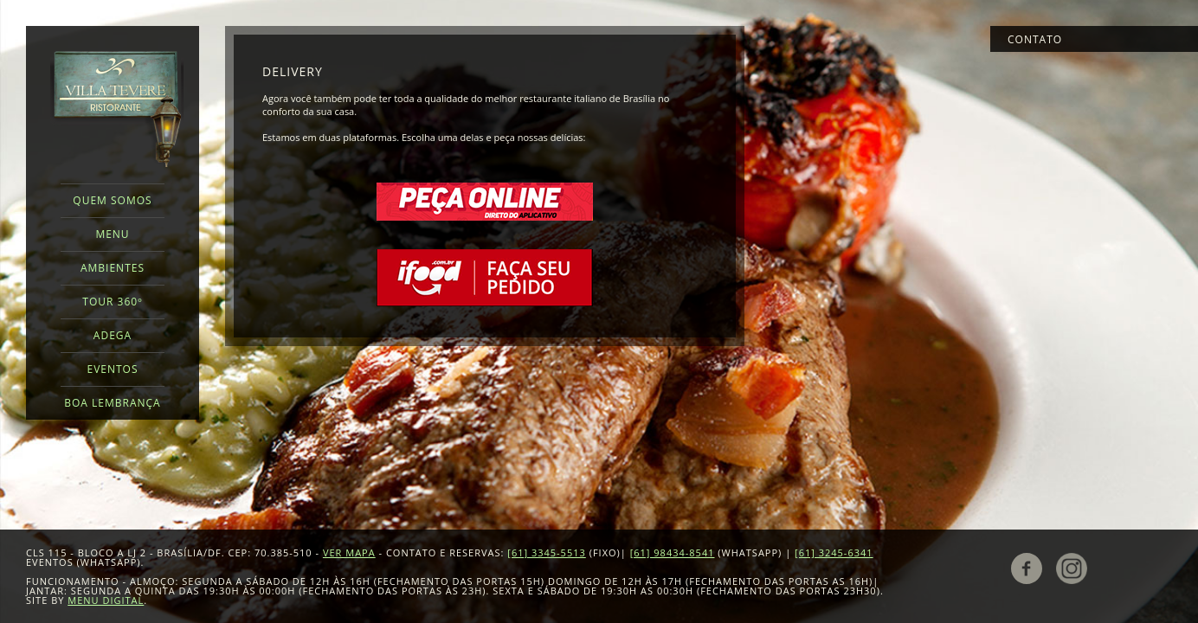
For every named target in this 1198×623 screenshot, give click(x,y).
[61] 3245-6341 (834, 552)
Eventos (112, 369)
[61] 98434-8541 (672, 552)
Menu (112, 234)
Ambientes (113, 267)
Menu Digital (106, 600)
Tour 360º (112, 301)
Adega (112, 335)
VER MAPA (349, 552)
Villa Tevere (117, 108)
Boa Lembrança (112, 402)
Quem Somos (112, 200)
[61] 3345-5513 (546, 552)
